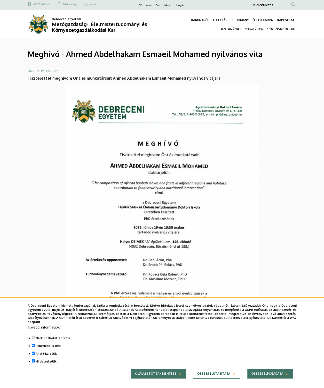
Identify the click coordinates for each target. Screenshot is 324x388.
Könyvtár (180, 5)
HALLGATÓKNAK (254, 28)
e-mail (93, 4)
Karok (149, 5)
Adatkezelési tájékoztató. (248, 323)
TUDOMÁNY (240, 20)
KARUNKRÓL (200, 20)
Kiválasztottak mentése (155, 378)
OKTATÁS (220, 20)
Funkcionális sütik (48, 351)
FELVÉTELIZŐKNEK (230, 28)
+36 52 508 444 (41, 4)
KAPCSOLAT (286, 20)
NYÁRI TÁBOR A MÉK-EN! (281, 28)
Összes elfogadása (267, 378)
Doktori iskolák (164, 5)
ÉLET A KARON (263, 20)
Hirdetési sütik (46, 366)
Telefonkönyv (70, 4)
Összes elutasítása (213, 378)
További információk (44, 332)
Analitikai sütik (46, 359)
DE (140, 5)
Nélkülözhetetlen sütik (53, 343)
